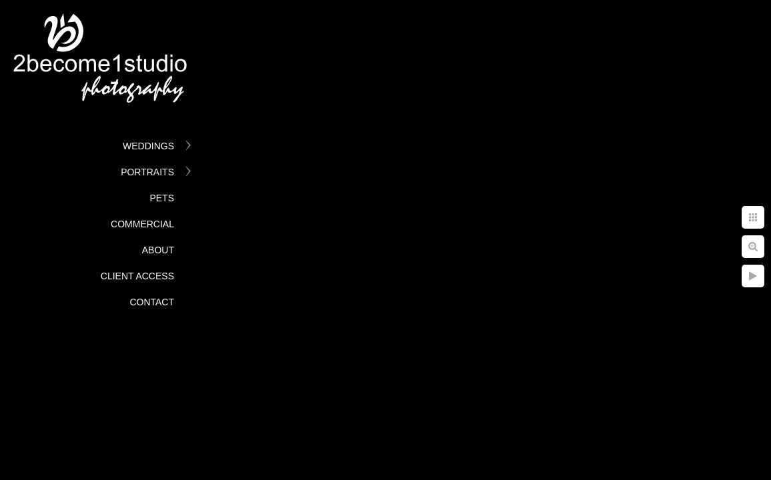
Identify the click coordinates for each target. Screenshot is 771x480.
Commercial (142, 224)
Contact (151, 302)
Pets (161, 198)
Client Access (137, 276)
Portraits (147, 172)
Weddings (148, 146)
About (158, 250)
